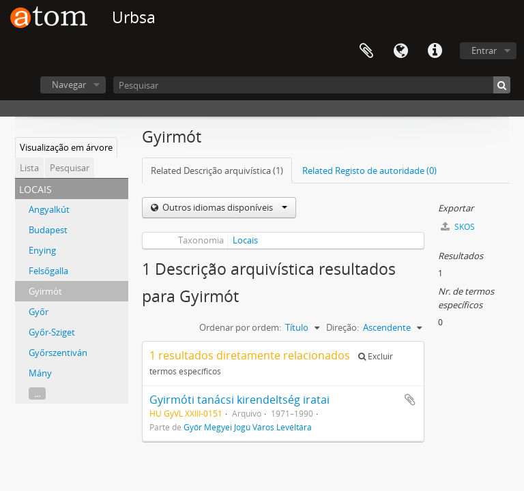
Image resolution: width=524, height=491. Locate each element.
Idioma (400, 51)
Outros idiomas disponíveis (223, 207)
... (37, 393)
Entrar (484, 50)
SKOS (458, 227)
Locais (245, 240)
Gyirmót (45, 291)
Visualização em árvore (66, 147)
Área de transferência (366, 51)
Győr (38, 312)
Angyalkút (49, 209)
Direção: (342, 327)
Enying (42, 250)
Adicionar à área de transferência (410, 399)
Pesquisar (69, 168)
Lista (29, 168)
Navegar (69, 84)
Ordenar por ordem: (240, 327)
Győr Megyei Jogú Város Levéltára (248, 426)
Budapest (48, 230)
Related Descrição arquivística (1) (217, 170)
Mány (40, 373)
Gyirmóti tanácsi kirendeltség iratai (239, 399)
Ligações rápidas (435, 51)
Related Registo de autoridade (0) (369, 170)
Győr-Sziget (52, 332)
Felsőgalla (48, 271)
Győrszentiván (58, 352)
